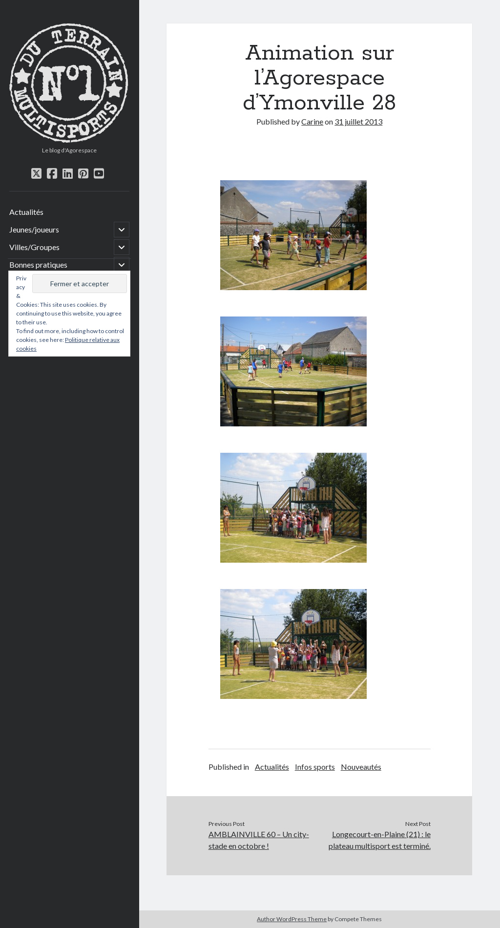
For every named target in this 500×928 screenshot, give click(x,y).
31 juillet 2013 (358, 121)
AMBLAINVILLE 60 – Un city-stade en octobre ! (258, 839)
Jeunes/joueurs (34, 229)
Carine (312, 121)
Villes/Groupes (34, 247)
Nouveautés (361, 766)
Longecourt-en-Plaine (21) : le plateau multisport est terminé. (380, 839)
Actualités (26, 211)
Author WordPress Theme (292, 919)
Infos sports (315, 766)
